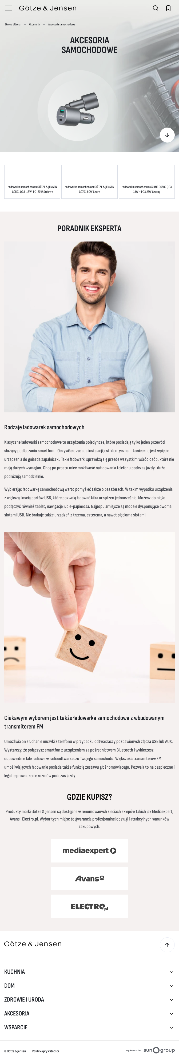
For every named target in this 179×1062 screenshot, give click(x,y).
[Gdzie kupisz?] (167, 135)
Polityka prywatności (45, 1051)
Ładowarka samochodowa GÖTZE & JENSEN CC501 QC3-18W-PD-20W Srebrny (32, 189)
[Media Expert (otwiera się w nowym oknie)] (89, 850)
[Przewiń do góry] (167, 944)
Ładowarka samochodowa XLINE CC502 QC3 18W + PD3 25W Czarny (147, 189)
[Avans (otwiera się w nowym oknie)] (89, 878)
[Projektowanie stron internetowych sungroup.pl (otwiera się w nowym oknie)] (150, 1051)
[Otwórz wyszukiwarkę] (155, 8)
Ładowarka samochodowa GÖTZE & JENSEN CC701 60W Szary (89, 189)
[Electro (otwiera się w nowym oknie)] (89, 906)
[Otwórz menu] (8, 8)
